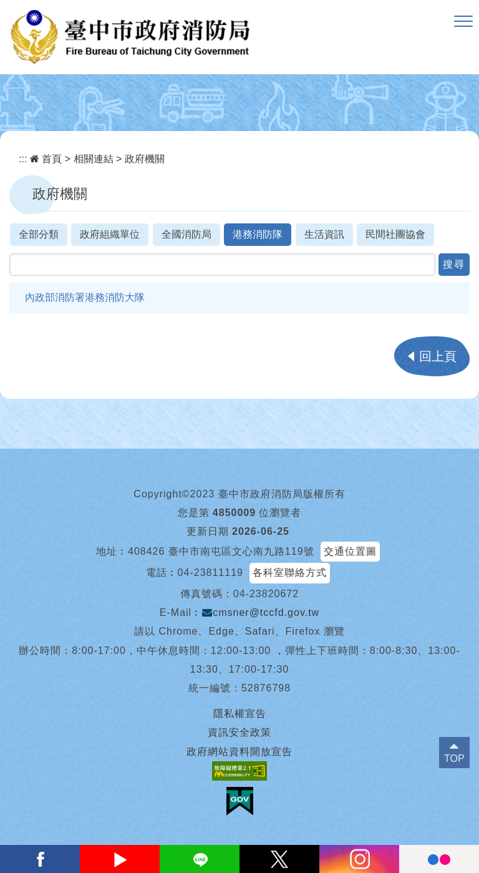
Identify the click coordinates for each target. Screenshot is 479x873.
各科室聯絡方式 (290, 572)
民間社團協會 (395, 234)
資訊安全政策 (239, 732)
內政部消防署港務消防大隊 (85, 297)
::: (23, 159)
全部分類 (39, 234)
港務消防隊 (258, 234)
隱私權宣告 (239, 713)
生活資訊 (324, 234)
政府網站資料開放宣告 (239, 751)
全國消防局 (186, 234)
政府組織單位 (110, 234)
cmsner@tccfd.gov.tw (260, 612)
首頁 (46, 159)
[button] (463, 22)
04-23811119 (210, 572)
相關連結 (94, 159)
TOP (454, 758)
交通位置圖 (350, 551)
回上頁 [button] (438, 356)
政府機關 (145, 159)
